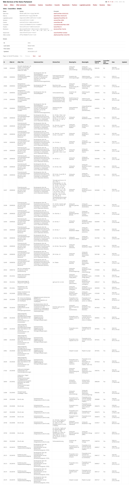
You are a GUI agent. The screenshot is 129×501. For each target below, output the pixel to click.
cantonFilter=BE (58, 23)
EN (112, 1)
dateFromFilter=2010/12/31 (61, 13)
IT (110, 1)
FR (108, 1)
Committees (32, 5)
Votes (109, 5)
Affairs (12, 5)
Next (34, 59)
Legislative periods (84, 5)
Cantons (40, 5)
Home (5, 5)
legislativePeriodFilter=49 (60, 18)
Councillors (48, 5)
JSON (120, 1)
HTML (116, 1)
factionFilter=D (58, 28)
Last (39, 59)
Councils (57, 5)
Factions (74, 5)
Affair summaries (21, 5)
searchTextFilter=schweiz (60, 35)
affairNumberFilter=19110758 (61, 38)
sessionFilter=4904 (59, 21)
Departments (66, 5)
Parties (95, 5)
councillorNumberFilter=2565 (61, 26)
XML (123, 1)
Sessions (102, 5)
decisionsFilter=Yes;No (60, 31)
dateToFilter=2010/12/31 (60, 16)
